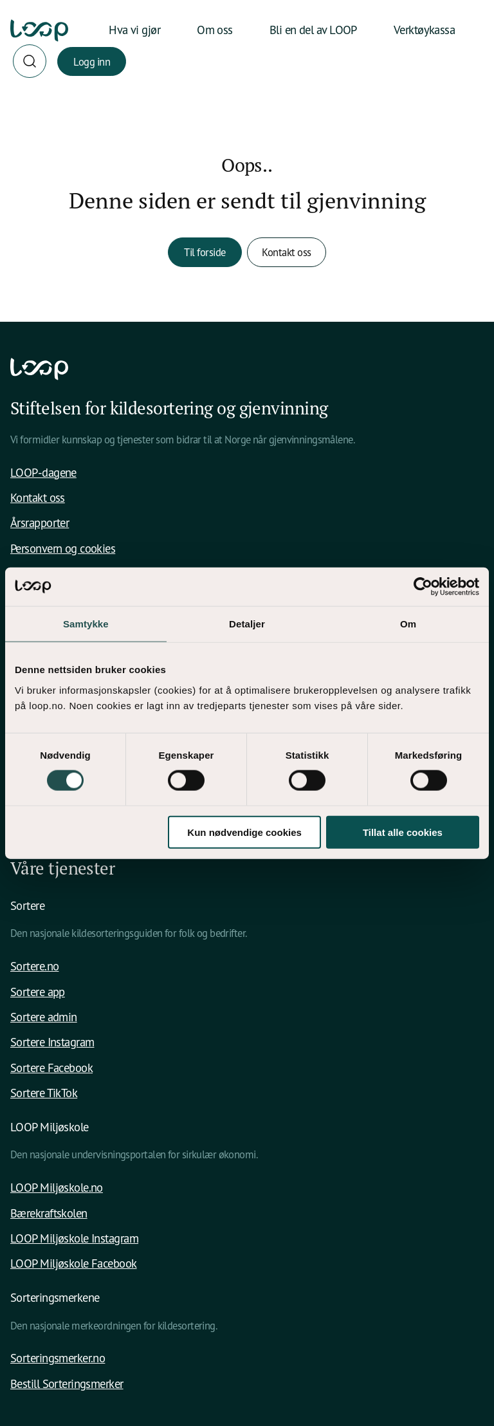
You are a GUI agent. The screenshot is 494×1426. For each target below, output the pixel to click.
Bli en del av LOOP (313, 29)
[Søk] (29, 61)
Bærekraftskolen (48, 1213)
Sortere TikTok (43, 1092)
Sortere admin (43, 1016)
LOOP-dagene (43, 472)
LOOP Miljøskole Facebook (73, 1263)
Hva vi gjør (134, 29)
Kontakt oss (286, 252)
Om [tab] (408, 623)
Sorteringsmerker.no (57, 1358)
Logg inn (91, 61)
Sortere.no (34, 966)
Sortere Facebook (51, 1067)
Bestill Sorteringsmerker (67, 1383)
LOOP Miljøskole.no (56, 1187)
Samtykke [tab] (86, 623)
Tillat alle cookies (403, 831)
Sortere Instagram (52, 1042)
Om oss (215, 29)
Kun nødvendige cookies (244, 831)
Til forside (205, 252)
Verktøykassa (424, 29)
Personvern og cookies (62, 548)
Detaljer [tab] (247, 623)
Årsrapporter (39, 522)
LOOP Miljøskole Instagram (74, 1238)
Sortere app (37, 991)
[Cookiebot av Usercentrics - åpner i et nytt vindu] (423, 587)
